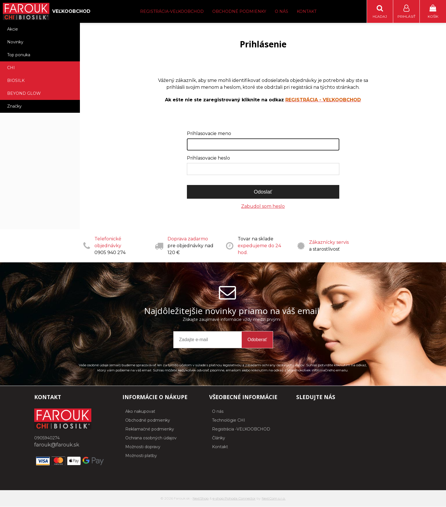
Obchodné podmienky (239, 11)
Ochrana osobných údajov (151, 438)
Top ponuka (18, 55)
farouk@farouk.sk (56, 445)
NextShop (201, 498)
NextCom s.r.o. (274, 498)
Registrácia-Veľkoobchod (172, 11)
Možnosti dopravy (142, 447)
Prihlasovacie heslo (208, 158)
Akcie (12, 29)
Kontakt (306, 11)
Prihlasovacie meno (209, 133)
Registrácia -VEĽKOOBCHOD (241, 429)
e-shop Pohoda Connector (234, 498)
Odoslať (263, 192)
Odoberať (257, 339)
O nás (281, 11)
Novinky (15, 42)
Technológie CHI (228, 420)
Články (218, 438)
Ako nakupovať (140, 411)
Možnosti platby (141, 455)
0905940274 (47, 438)
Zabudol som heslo (263, 206)
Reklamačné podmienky (149, 429)
